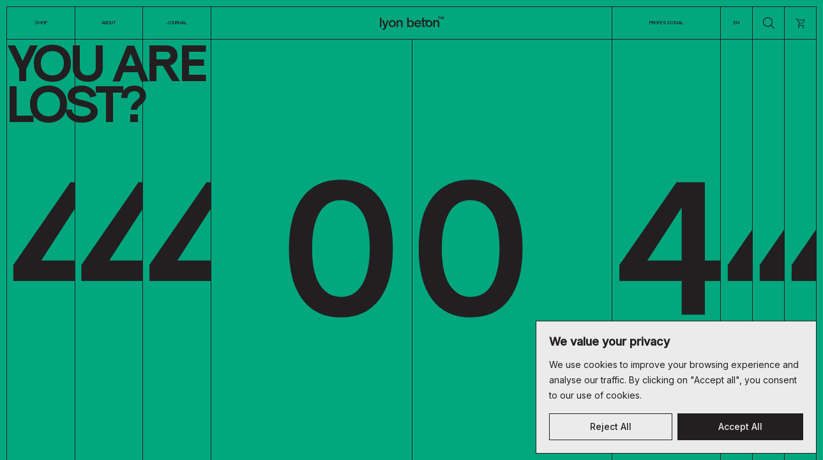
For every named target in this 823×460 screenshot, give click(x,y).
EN (736, 23)
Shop (40, 23)
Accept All (740, 426)
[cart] (800, 23)
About (109, 23)
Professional (666, 23)
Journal (177, 23)
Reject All (610, 426)
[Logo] (412, 23)
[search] (768, 23)
